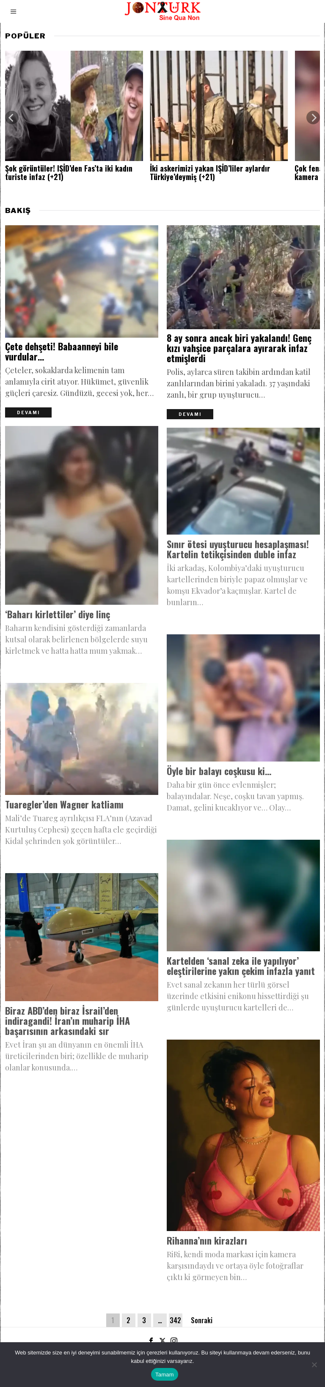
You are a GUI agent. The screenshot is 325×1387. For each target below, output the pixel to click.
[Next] (313, 117)
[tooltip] (151, 1341)
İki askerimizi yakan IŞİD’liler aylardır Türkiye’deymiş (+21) (210, 172)
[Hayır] (314, 1364)
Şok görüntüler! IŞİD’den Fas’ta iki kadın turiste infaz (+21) (68, 172)
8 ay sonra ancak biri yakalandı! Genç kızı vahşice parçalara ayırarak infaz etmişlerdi (239, 348)
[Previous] (12, 117)
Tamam (164, 1374)
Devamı (28, 412)
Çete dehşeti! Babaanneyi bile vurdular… (61, 351)
